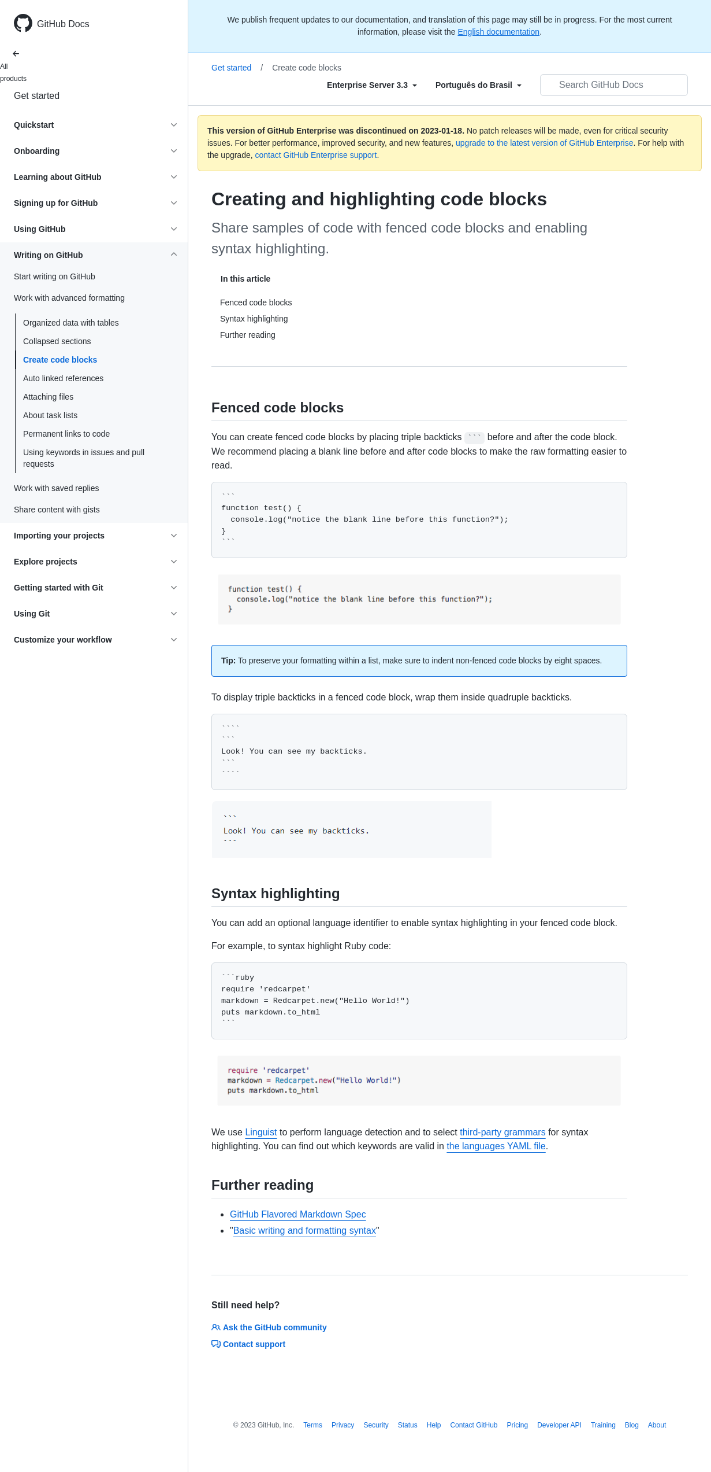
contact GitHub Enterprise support (316, 155)
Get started (36, 96)
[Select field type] (372, 85)
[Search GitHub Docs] (614, 85)
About (657, 1425)
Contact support (248, 1344)
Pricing (517, 1425)
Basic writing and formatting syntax (304, 1230)
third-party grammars (502, 1132)
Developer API (559, 1425)
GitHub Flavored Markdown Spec (298, 1214)
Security (375, 1425)
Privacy (343, 1425)
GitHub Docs (63, 24)
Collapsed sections (57, 341)
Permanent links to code (66, 433)
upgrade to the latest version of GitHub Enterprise (544, 142)
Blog (632, 1425)
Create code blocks (60, 359)
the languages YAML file (495, 1146)
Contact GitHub (473, 1425)
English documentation (498, 31)
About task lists (50, 415)
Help (434, 1425)
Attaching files (48, 396)
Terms (312, 1425)
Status (408, 1425)
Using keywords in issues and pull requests (83, 458)
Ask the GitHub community (269, 1327)
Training (603, 1425)
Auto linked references (63, 378)
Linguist (261, 1132)
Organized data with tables (71, 322)
